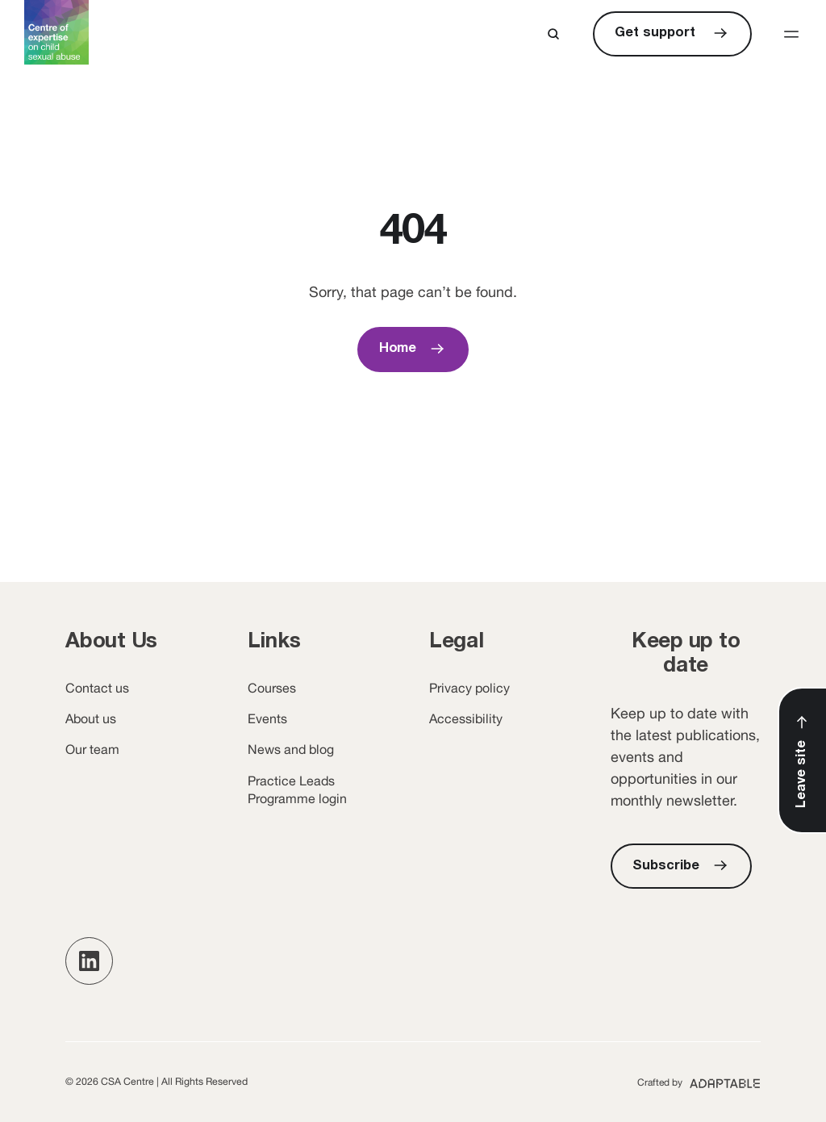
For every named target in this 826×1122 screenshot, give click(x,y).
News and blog (291, 749)
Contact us (97, 687)
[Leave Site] (802, 760)
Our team (92, 749)
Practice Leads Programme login (297, 789)
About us (90, 718)
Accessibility (466, 718)
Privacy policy (469, 687)
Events (267, 718)
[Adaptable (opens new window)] (699, 1081)
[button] (791, 33)
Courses (272, 687)
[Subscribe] (681, 866)
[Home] (413, 349)
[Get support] (672, 34)
